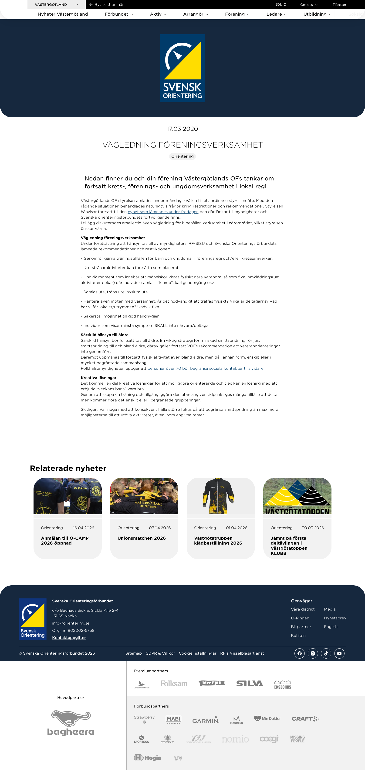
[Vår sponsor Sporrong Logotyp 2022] (167, 739)
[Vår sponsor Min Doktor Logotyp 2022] (267, 720)
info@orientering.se (70, 623)
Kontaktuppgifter (69, 637)
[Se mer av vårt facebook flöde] (299, 653)
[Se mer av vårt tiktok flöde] (326, 653)
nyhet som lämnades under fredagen (163, 212)
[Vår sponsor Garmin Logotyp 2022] (206, 720)
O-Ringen (300, 618)
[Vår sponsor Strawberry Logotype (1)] (144, 720)
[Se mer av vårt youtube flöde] (339, 653)
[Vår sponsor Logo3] (269, 739)
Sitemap (133, 653)
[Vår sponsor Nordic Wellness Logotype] (198, 739)
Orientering (182, 156)
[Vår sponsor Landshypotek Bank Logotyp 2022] (141, 684)
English (331, 627)
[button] (56, 4)
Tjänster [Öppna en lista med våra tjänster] (339, 5)
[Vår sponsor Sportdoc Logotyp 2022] (141, 739)
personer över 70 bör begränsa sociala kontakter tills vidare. (206, 368)
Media (330, 609)
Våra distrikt (303, 609)
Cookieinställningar (197, 653)
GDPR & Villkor (160, 653)
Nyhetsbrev (335, 618)
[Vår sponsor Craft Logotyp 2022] (305, 720)
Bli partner (301, 627)
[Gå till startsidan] (21, 9)
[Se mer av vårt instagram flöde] (313, 653)
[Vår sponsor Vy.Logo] (178, 758)
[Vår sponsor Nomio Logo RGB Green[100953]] (235, 739)
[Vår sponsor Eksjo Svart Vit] (282, 684)
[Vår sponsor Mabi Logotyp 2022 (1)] (173, 720)
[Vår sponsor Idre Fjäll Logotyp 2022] (212, 684)
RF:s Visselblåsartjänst (242, 653)
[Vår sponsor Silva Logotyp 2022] (250, 684)
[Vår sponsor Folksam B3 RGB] (174, 684)
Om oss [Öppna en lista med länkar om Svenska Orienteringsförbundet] (309, 5)
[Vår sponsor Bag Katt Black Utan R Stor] (70, 723)
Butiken (298, 635)
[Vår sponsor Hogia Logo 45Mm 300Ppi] (147, 758)
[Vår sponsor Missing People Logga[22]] (297, 739)
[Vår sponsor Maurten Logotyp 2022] (236, 720)
